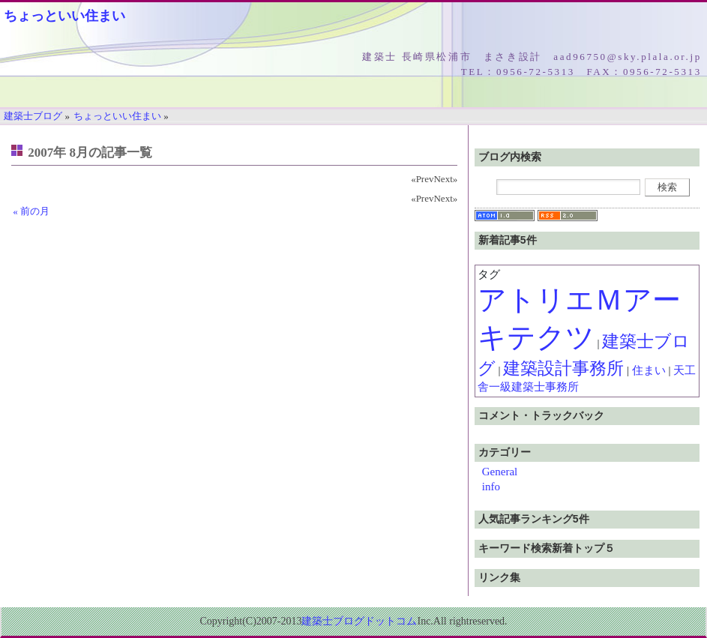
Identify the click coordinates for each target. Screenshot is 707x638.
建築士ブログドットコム (359, 621)
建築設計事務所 (563, 368)
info (491, 487)
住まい (649, 370)
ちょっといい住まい (64, 15)
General (499, 472)
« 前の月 (31, 211)
